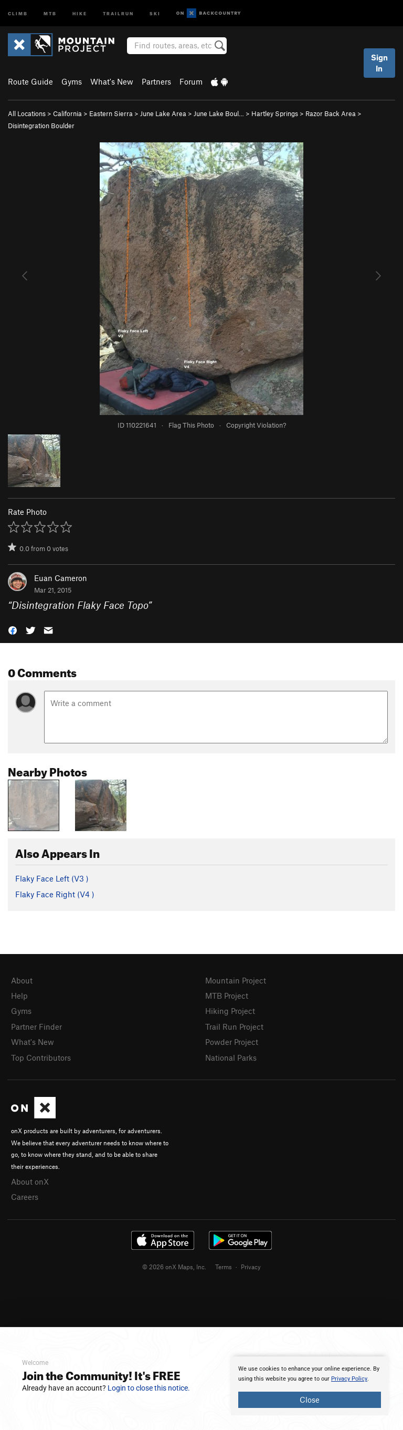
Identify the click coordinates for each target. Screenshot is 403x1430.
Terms (223, 1266)
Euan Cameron (60, 578)
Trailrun (118, 12)
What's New (111, 81)
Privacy (251, 1266)
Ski (155, 12)
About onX (30, 1181)
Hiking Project (230, 1010)
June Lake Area (163, 113)
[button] (12, 630)
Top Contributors (41, 1057)
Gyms (71, 81)
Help (19, 995)
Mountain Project (235, 980)
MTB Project (226, 995)
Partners (156, 81)
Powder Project (231, 1041)
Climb (18, 12)
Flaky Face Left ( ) (52, 878)
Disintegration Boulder (41, 125)
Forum (191, 81)
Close (310, 1399)
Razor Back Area (330, 113)
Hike (79, 12)
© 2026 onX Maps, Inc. (174, 1266)
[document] (309, 1386)
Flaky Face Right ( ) (54, 894)
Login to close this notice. (149, 1388)
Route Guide (30, 81)
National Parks (231, 1057)
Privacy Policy (349, 1378)
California (67, 113)
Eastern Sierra (111, 113)
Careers (24, 1196)
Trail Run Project (234, 1026)
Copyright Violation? (256, 425)
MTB (50, 12)
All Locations (27, 113)
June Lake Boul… (219, 113)
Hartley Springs (274, 113)
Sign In (379, 63)
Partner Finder (36, 1026)
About (22, 980)
